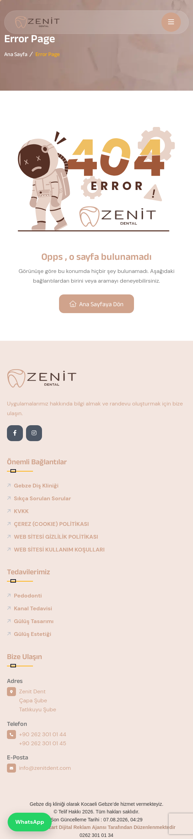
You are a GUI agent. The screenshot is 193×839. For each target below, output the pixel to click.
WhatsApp (29, 822)
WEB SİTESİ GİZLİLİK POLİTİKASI (56, 536)
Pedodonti (28, 595)
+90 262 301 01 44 (42, 734)
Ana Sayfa (15, 54)
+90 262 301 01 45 (42, 743)
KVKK (21, 511)
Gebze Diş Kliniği (36, 485)
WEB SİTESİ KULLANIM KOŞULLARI (59, 549)
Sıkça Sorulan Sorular (42, 498)
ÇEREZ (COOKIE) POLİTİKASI (51, 524)
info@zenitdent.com (45, 768)
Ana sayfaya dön (96, 304)
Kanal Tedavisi (33, 608)
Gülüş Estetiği (32, 634)
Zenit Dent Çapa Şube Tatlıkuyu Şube (37, 700)
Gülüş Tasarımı (33, 621)
